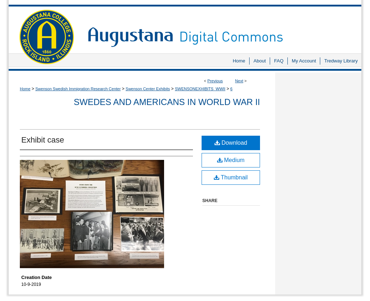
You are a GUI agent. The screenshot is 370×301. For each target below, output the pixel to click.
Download (231, 143)
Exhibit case (42, 139)
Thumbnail (231, 177)
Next (239, 81)
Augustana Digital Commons (221, 27)
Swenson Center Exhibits (147, 89)
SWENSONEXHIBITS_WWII (200, 89)
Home (25, 89)
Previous (215, 81)
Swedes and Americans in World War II (167, 102)
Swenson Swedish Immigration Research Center (78, 89)
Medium (231, 160)
